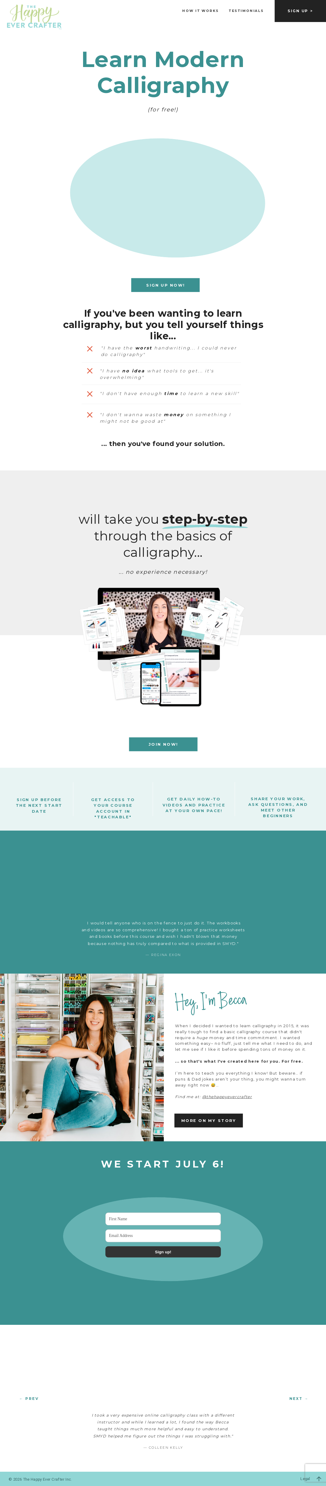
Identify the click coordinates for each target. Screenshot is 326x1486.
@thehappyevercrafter (227, 1096)
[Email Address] (163, 1235)
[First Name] (163, 1219)
